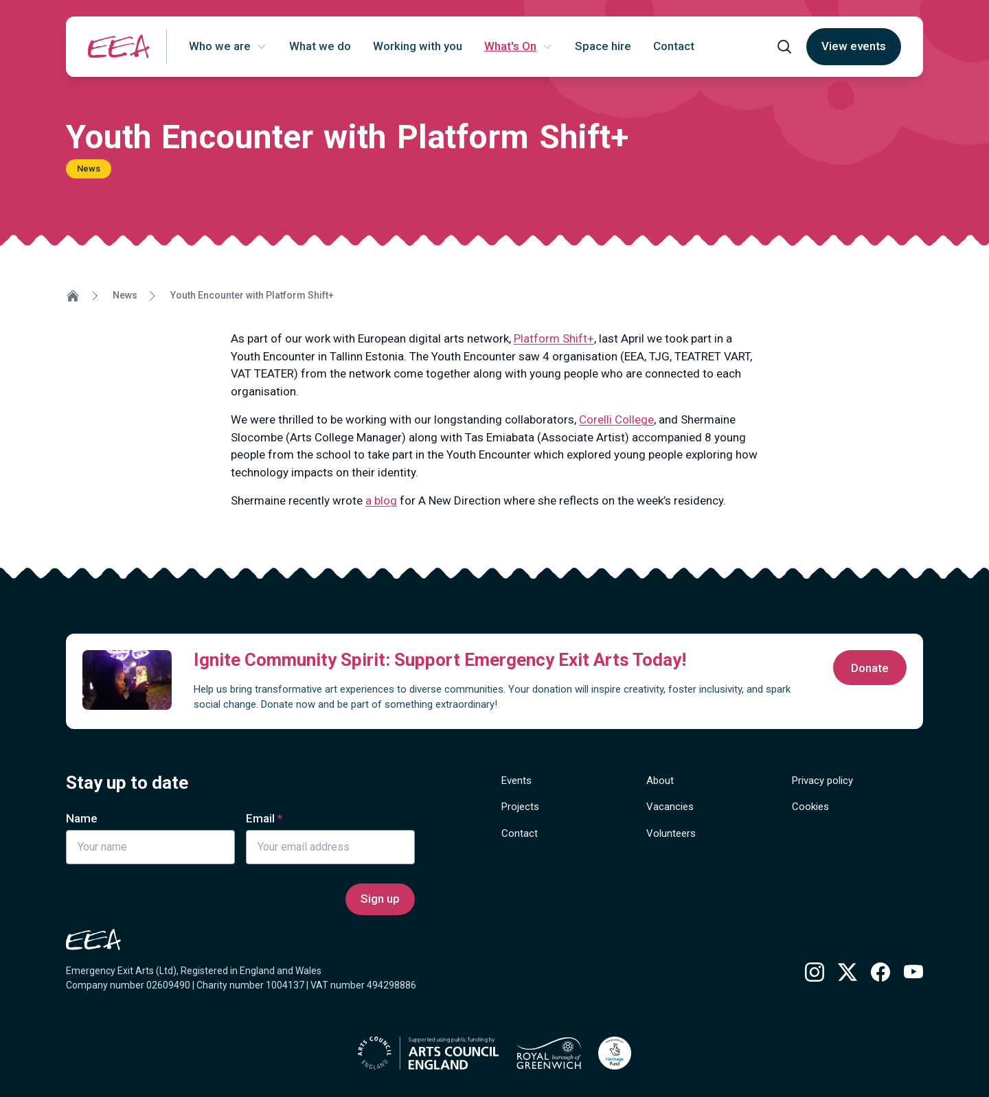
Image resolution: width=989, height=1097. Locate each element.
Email (260, 818)
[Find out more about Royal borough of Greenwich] (548, 1053)
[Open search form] (784, 46)
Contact (519, 833)
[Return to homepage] (119, 46)
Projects (520, 806)
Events (516, 780)
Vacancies (670, 806)
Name (82, 818)
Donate (870, 668)
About (660, 780)
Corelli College (616, 419)
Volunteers (671, 833)
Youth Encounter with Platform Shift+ (252, 295)
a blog (381, 500)
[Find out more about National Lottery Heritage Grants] (614, 1053)
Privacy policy (822, 780)
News (125, 295)
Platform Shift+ (554, 338)
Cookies (810, 806)
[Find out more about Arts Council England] (428, 1053)
